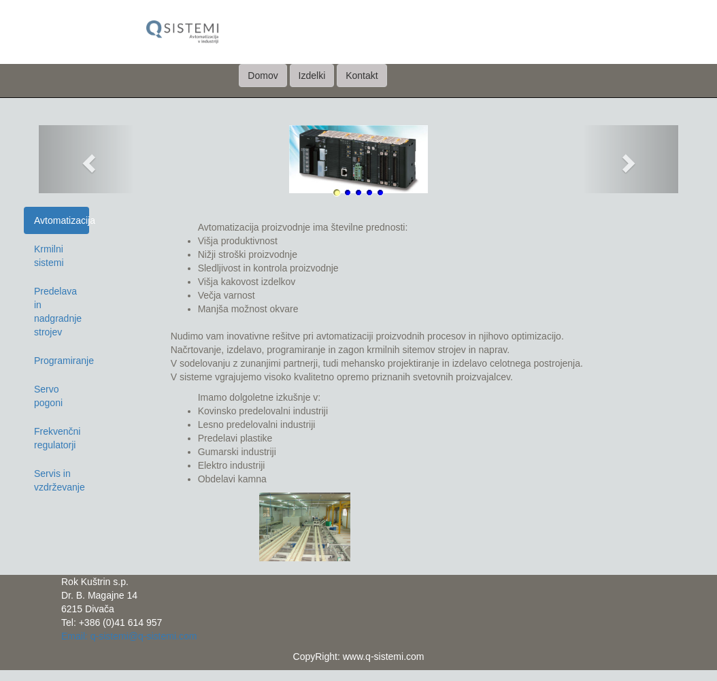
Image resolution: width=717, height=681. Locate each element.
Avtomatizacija (61, 220)
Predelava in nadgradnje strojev (58, 311)
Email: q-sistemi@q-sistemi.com (129, 636)
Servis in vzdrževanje (59, 480)
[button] (87, 159)
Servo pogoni (48, 396)
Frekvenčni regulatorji (57, 438)
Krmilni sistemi (49, 256)
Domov (263, 75)
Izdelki (312, 75)
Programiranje (61, 360)
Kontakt (362, 75)
